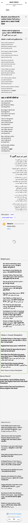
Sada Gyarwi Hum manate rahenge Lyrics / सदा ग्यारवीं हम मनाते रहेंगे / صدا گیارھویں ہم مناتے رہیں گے (14, 365)
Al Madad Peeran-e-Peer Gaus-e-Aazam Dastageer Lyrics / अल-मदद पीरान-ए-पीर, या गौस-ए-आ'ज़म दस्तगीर (13, 340)
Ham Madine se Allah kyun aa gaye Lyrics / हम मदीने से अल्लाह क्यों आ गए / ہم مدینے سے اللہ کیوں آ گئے (13, 299)
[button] (26, 17)
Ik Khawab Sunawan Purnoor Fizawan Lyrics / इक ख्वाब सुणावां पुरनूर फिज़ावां (12, 288)
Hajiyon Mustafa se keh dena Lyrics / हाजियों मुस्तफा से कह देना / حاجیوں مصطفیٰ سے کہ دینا (12, 486)
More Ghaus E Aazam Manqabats (11, 370)
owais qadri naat (7, 217)
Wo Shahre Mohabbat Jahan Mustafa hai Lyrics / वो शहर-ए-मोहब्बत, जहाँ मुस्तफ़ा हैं (12, 265)
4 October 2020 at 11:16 (19, 223)
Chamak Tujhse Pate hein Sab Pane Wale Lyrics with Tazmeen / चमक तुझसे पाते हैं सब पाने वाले (13, 276)
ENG (9, 519)
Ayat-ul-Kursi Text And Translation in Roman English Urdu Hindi (12, 387)
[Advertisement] (14, 405)
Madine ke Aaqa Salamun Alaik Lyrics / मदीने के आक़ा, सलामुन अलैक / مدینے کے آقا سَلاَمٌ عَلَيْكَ (11, 505)
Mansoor (10, 224)
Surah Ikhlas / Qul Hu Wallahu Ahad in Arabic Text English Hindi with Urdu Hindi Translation (13, 381)
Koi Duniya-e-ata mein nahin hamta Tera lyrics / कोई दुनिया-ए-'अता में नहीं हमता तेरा (12, 447)
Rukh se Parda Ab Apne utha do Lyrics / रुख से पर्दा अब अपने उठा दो (13, 350)
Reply (9, 229)
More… (8, 10)
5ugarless (18, 516)
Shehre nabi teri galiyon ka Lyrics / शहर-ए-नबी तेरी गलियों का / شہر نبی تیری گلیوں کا (12, 33)
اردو (18, 519)
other (12, 214)
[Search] (26, 3)
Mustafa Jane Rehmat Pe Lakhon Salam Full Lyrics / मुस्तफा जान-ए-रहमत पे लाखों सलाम (12, 478)
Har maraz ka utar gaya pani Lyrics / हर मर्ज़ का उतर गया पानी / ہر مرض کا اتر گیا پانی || (13, 306)
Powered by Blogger (14, 514)
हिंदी (14, 519)
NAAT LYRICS (14, 2)
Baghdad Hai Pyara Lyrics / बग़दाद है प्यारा (13, 346)
